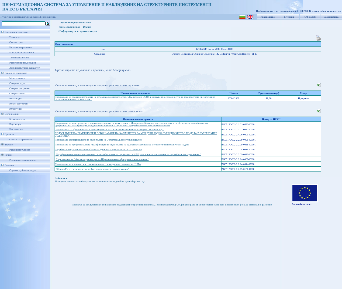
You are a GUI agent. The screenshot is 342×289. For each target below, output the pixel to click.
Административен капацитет (24, 68)
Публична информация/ (12, 17)
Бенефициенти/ (48, 17)
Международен (17, 78)
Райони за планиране (16, 73)
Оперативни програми (16, 32)
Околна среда (16, 42)
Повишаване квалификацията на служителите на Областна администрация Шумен (98, 139)
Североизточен (17, 93)
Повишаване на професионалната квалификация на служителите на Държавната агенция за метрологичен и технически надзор (122, 144)
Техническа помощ (19, 57)
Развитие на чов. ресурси (22, 62)
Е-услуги (289, 17)
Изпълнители (16, 129)
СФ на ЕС (310, 17)
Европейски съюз (301, 204)
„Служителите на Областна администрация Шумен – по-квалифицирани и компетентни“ (102, 159)
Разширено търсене (19, 149)
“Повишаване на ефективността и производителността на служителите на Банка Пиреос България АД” (109, 129)
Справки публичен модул (22, 170)
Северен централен (19, 88)
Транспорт (14, 37)
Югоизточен (15, 109)
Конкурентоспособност (21, 52)
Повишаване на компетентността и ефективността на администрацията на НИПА (98, 164)
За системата (331, 17)
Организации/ (32, 17)
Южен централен (18, 103)
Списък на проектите (20, 139)
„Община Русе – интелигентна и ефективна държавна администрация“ (92, 169)
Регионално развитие (20, 47)
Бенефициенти (17, 119)
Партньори (15, 124)
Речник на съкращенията (22, 160)
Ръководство (268, 17)
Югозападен (15, 98)
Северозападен (17, 83)
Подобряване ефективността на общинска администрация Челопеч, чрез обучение (98, 149)
